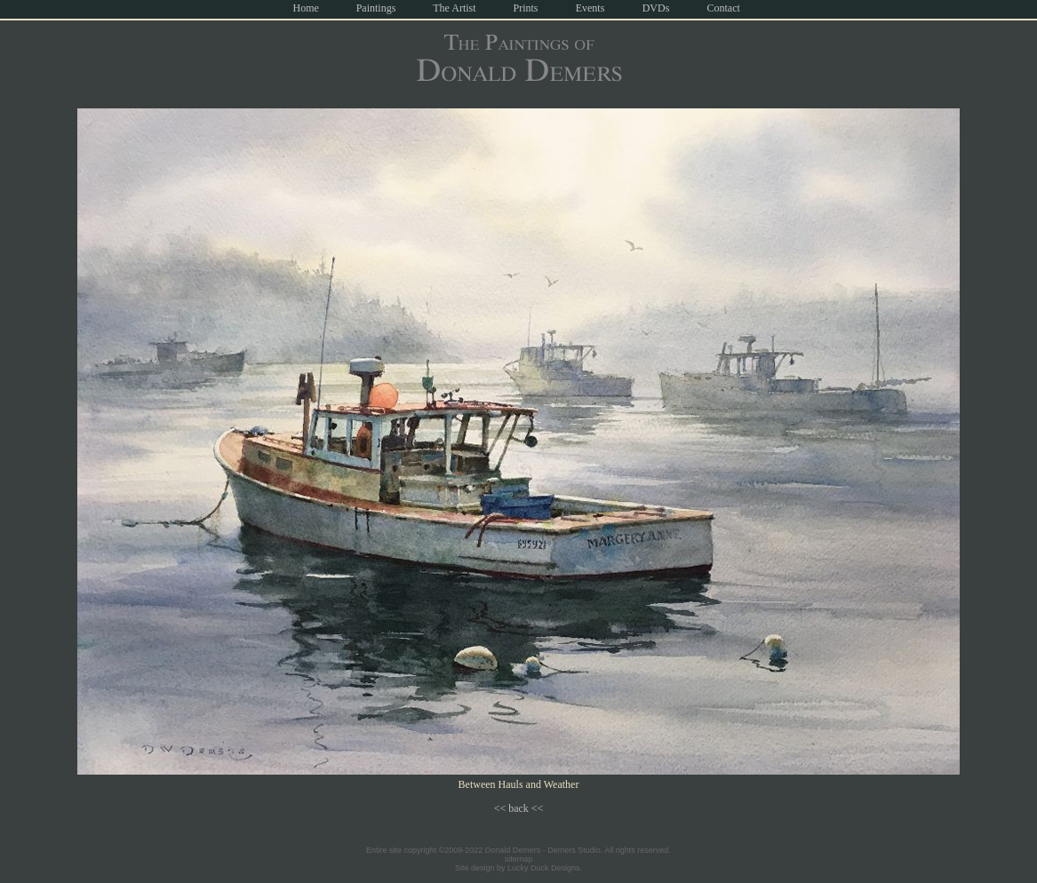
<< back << (519, 808)
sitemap (519, 859)
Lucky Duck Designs (543, 867)
